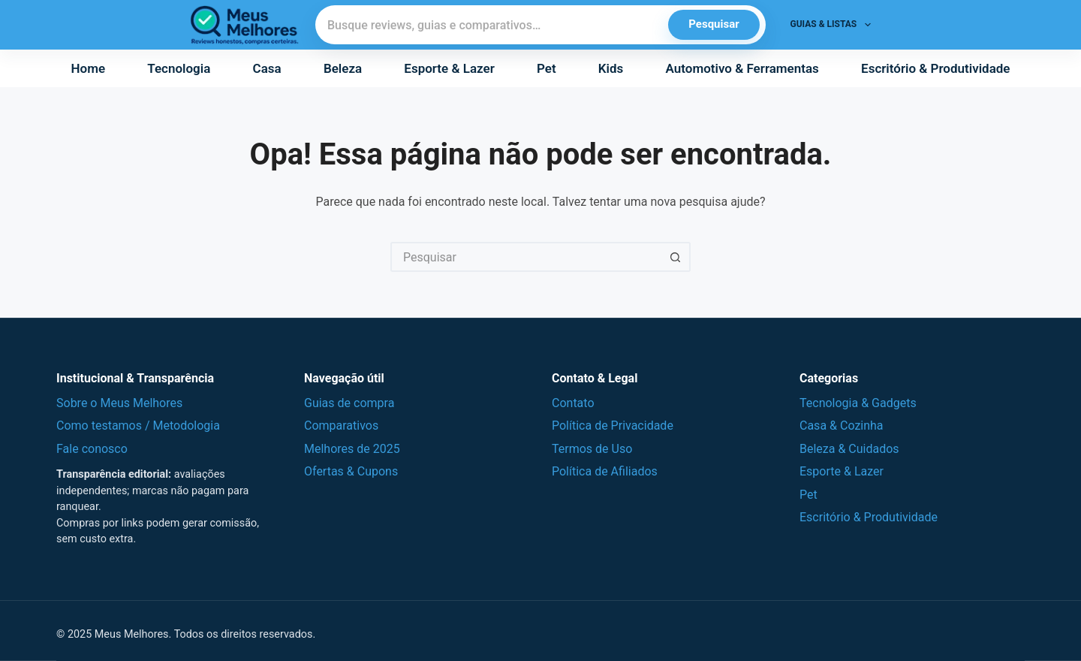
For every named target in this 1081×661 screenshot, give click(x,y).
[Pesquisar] (492, 25)
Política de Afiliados (605, 471)
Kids (611, 68)
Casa (267, 68)
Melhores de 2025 (352, 449)
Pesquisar (713, 24)
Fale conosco (92, 449)
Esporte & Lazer (449, 68)
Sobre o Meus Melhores (119, 403)
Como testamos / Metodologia (138, 425)
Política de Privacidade (612, 425)
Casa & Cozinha (841, 425)
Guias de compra (349, 403)
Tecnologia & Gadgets (858, 403)
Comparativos (341, 425)
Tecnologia (178, 68)
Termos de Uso (592, 449)
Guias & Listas (833, 25)
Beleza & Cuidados (849, 449)
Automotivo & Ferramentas (742, 68)
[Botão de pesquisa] (676, 257)
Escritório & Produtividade (935, 68)
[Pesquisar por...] (525, 257)
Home (88, 68)
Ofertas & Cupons (351, 471)
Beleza (343, 68)
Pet (546, 68)
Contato (573, 403)
